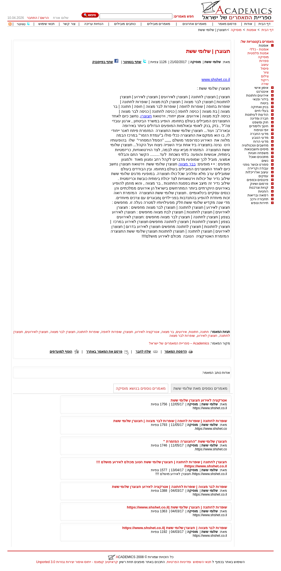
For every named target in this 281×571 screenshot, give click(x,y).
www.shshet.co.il (216, 79)
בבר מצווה (187, 164)
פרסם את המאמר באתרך (104, 352)
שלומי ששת (212, 62)
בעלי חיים (261, 111)
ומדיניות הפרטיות (179, 562)
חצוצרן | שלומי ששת (212, 30)
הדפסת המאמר (175, 352)
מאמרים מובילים (158, 24)
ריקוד (265, 80)
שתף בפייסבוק (102, 62)
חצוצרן (146, 116)
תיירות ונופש (259, 203)
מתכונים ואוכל (258, 157)
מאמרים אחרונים (194, 24)
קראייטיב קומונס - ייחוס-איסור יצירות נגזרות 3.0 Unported (77, 562)
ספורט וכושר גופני (255, 164)
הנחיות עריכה (93, 24)
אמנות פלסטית (258, 53)
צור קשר (69, 24)
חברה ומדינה (259, 118)
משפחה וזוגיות (258, 153)
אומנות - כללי (259, 49)
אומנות (251, 30)
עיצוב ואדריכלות (257, 172)
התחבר (32, 18)
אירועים (181, 332)
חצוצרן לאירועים (36, 332)
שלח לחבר (143, 352)
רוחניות (263, 191)
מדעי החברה (259, 134)
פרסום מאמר (227, 24)
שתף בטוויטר (132, 62)
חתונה (204, 332)
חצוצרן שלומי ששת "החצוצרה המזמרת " (195, 441)
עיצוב (265, 65)
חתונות (193, 332)
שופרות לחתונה (88, 332)
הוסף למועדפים (61, 352)
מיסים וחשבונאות (256, 149)
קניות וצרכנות (258, 188)
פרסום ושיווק (259, 184)
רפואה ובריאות (258, 195)
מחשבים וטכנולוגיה (255, 145)
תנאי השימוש (202, 562)
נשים (265, 161)
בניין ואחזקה (259, 107)
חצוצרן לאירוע (207, 336)
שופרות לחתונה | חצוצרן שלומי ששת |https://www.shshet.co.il (177, 507)
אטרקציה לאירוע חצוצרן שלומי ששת (199, 400)
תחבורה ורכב (259, 199)
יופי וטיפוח (261, 130)
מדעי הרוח (260, 141)
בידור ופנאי (260, 99)
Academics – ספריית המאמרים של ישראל (179, 343)
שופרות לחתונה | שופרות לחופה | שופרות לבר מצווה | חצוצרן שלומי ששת (170, 421)
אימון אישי (261, 88)
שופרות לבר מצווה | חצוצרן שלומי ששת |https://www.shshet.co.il (174, 528)
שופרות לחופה (111, 332)
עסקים (263, 176)
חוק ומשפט (260, 122)
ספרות (264, 61)
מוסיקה (236, 30)
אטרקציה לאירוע (147, 332)
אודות (248, 24)
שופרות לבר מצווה (182, 336)
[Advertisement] (174, 38)
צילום (265, 76)
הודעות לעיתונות (256, 115)
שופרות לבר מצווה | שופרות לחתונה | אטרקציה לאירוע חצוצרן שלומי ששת (169, 487)
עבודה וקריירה (258, 168)
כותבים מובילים (124, 24)
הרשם (44, 18)
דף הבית (264, 24)
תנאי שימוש (46, 24)
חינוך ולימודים (258, 126)
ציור (266, 72)
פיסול (265, 68)
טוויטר (21, 24)
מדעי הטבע (260, 138)
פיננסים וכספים (257, 180)
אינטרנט (262, 92)
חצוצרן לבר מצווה (62, 332)
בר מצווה (167, 332)
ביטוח (264, 103)
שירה (265, 84)
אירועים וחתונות (257, 95)
